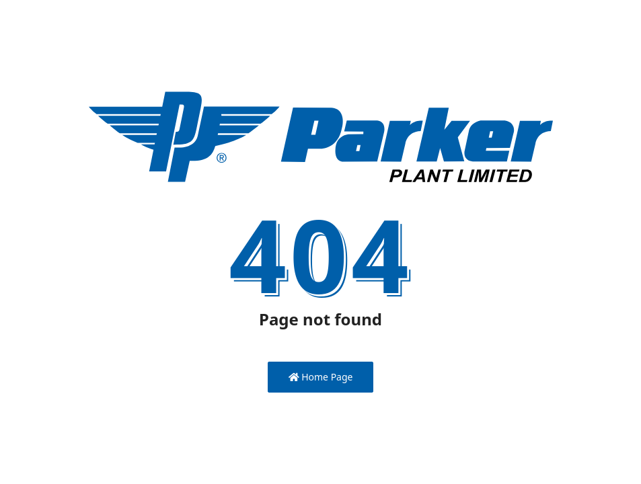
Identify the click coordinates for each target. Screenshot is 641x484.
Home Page (321, 376)
